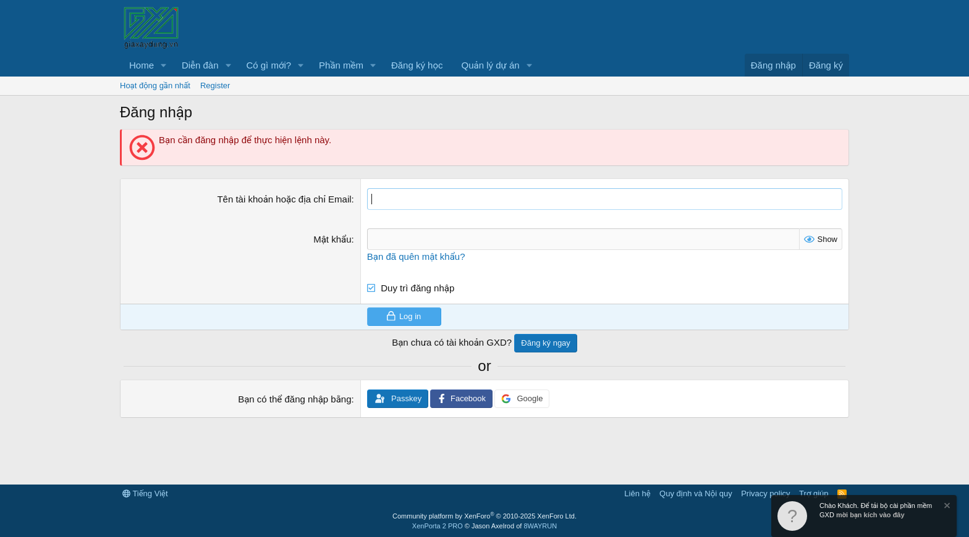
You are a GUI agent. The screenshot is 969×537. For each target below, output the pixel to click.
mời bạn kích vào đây (870, 514)
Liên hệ (637, 493)
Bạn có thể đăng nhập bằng (294, 399)
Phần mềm (341, 65)
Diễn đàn (200, 65)
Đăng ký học (417, 65)
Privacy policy (765, 493)
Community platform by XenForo (484, 516)
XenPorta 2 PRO (437, 526)
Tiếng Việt (145, 493)
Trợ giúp (813, 493)
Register (215, 85)
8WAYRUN (540, 526)
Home (141, 65)
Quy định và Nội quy (695, 493)
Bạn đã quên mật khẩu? (416, 256)
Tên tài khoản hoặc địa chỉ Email (284, 199)
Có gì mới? (268, 65)
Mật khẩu (332, 239)
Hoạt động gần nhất (155, 85)
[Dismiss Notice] (946, 507)
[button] (163, 65)
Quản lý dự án (491, 65)
